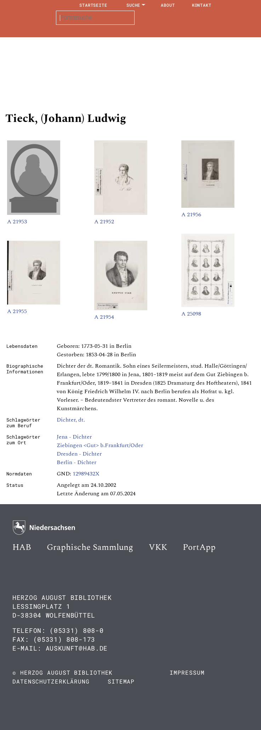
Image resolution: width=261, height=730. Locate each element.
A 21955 (17, 311)
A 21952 (104, 221)
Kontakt (201, 5)
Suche (133, 5)
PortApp (199, 547)
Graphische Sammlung (90, 547)
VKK (158, 547)
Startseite (93, 5)
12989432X (86, 473)
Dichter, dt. (71, 420)
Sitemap (121, 681)
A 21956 (191, 214)
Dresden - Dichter (79, 454)
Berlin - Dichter (76, 462)
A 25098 (191, 314)
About (168, 5)
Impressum (187, 672)
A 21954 (104, 317)
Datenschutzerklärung (51, 681)
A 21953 (17, 221)
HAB (21, 547)
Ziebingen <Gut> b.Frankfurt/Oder (100, 445)
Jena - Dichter (74, 437)
